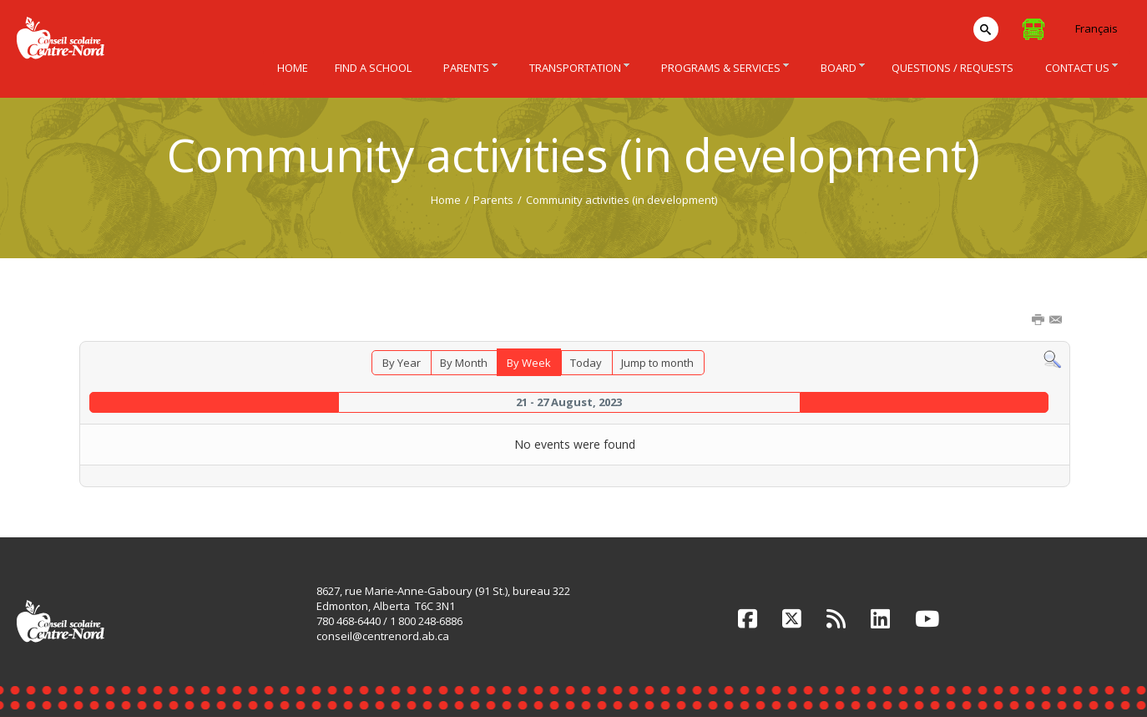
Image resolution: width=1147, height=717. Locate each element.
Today (586, 362)
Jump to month (657, 362)
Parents (493, 199)
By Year (401, 362)
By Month (464, 362)
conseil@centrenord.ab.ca (382, 635)
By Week (529, 362)
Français (1096, 28)
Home (446, 199)
